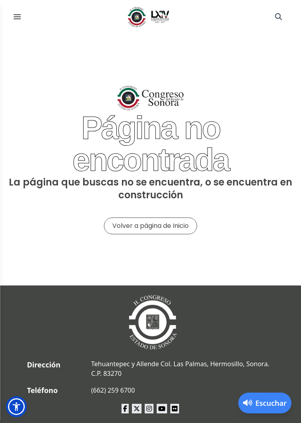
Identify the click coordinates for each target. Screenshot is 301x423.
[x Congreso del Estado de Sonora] (136, 408)
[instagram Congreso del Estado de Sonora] (149, 408)
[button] (16, 406)
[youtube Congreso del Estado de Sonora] (162, 408)
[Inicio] (148, 16)
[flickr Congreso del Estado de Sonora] (175, 408)
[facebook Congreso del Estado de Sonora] (125, 408)
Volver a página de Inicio (150, 225)
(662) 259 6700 (113, 390)
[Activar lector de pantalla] (264, 403)
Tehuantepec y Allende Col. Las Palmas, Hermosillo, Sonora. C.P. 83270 (180, 368)
